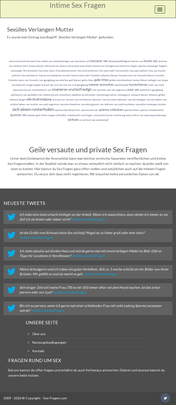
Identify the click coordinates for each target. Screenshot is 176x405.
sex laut (69, 99)
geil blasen (75, 80)
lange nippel (33, 84)
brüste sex (137, 61)
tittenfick (61, 115)
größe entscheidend (121, 80)
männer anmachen (101, 84)
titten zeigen (48, 115)
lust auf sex (47, 84)
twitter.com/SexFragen (88, 219)
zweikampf (102, 119)
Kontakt (38, 351)
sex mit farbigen (137, 99)
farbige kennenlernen (118, 65)
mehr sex (153, 84)
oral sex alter (99, 89)
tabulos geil (34, 115)
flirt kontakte (30, 70)
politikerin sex (19, 94)
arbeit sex (46, 61)
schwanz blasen (139, 94)
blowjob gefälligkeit (120, 61)
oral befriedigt (80, 89)
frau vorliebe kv (29, 75)
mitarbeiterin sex (41, 89)
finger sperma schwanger (144, 65)
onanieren (60, 89)
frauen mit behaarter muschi (54, 75)
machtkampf (121, 84)
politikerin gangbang (151, 89)
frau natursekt (107, 70)
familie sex (99, 65)
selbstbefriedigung (38, 99)
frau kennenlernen (87, 70)
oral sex (111, 89)
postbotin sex (35, 94)
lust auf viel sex (62, 84)
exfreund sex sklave (55, 65)
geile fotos (87, 80)
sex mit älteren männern (88, 99)
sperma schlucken (111, 110)
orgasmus (121, 89)
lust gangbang (80, 84)
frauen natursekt (80, 75)
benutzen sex (82, 61)
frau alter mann (46, 70)
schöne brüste (50, 94)
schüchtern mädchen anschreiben (77, 94)
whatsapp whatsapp (155, 115)
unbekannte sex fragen (80, 115)
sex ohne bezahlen (70, 104)
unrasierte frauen (103, 115)
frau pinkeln (122, 70)
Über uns (39, 334)
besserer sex (99, 61)
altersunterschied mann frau (25, 61)
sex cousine (58, 99)
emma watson (36, 65)
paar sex (133, 89)
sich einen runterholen (33, 109)
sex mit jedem (154, 99)
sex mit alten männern (114, 99)
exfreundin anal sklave (79, 65)
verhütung (119, 115)
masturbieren (138, 84)
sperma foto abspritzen (67, 109)
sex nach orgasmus (49, 104)
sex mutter (32, 104)
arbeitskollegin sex (63, 61)
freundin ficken (145, 75)
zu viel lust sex (87, 119)
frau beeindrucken (66, 70)
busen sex (150, 61)
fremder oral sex (127, 75)
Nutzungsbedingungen (49, 342)
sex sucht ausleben (124, 104)
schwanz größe (157, 94)
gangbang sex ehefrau (56, 80)
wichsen (73, 120)
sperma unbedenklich (152, 109)
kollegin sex (154, 80)
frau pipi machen (139, 70)
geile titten (101, 80)
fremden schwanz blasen (104, 75)
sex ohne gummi (90, 104)
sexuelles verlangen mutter (150, 104)
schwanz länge (17, 99)
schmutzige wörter (106, 94)
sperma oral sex (89, 109)
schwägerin (124, 94)
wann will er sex (135, 115)
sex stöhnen (106, 104)
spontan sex (18, 115)
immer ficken (140, 80)
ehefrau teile (20, 65)
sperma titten (131, 109)
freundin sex (36, 80)
